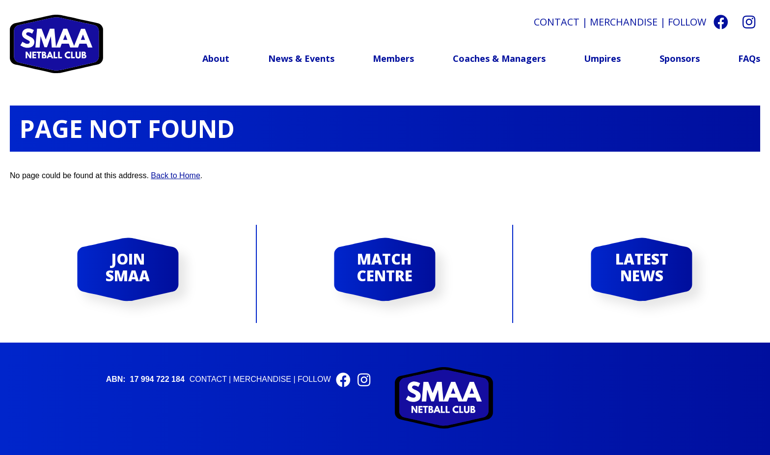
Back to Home (175, 175)
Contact (556, 21)
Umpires (602, 58)
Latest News (641, 267)
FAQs (749, 58)
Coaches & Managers (499, 58)
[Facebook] (721, 22)
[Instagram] (748, 22)
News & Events (301, 58)
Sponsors (680, 58)
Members (393, 58)
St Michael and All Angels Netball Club (56, 44)
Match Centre (384, 267)
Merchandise (624, 21)
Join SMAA (128, 267)
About (215, 58)
